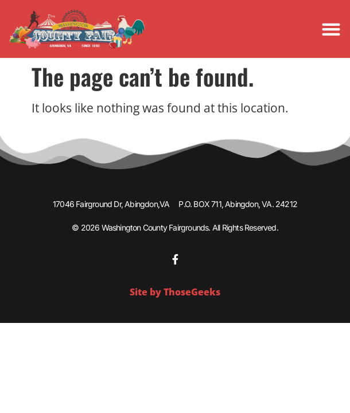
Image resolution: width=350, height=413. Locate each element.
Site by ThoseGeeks (175, 292)
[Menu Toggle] (331, 29)
